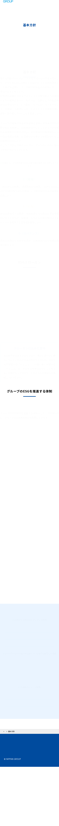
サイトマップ (10, 809)
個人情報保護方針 (12, 800)
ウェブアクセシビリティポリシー (19, 804)
